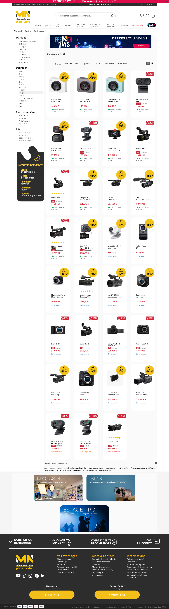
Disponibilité (88, 64)
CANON (23, 44)
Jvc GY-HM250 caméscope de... (114, 296)
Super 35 (23, 118)
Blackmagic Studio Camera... (114, 149)
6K (21, 77)
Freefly (22, 47)
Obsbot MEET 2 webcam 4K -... (57, 101)
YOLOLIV (23, 62)
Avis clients (69, 64)
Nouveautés (111, 64)
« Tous (19, 107)
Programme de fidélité (67, 567)
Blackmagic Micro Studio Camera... (58, 296)
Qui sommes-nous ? (135, 559)
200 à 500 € (24, 135)
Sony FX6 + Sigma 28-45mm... (86, 247)
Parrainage (62, 561)
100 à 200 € (24, 133)
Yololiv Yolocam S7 (142, 247)
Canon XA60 (113, 442)
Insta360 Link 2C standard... (114, 247)
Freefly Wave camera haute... (114, 394)
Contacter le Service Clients (104, 559)
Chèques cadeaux (64, 559)
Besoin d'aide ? (147, 4)
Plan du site (132, 577)
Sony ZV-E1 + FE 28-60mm (114, 345)
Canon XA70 (56, 197)
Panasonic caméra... (140, 296)
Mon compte (97, 572)
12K (21, 71)
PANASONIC (24, 57)
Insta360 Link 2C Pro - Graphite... (57, 443)
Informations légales (136, 564)
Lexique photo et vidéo (137, 575)
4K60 (22, 87)
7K (21, 103)
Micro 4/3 (23, 116)
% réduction (123, 64)
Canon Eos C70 (142, 344)
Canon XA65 (141, 148)
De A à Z (99, 64)
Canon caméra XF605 (57, 247)
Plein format (24, 121)
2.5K (21, 95)
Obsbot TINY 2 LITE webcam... (57, 149)
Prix (78, 64)
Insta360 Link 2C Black (142, 101)
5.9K (21, 79)
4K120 (23, 101)
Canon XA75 (84, 344)
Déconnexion (98, 575)
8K (21, 74)
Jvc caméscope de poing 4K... (85, 296)
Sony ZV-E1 (55, 344)
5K (21, 82)
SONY (22, 60)
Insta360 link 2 (85, 148)
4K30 (22, 90)
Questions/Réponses (101, 561)
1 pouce (23, 124)
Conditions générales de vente (140, 567)
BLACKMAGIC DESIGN (28, 41)
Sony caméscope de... (142, 198)
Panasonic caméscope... (85, 198)
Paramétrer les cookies (137, 572)
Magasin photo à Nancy (102, 569)
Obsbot (23, 54)
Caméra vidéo (39, 31)
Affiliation (61, 564)
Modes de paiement (101, 567)
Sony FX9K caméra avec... (142, 394)
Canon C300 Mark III (84, 394)
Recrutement (132, 561)
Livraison (96, 564)
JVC (21, 52)
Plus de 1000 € (26, 140)
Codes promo (63, 569)
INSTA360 (23, 49)
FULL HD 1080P (25, 98)
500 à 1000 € (25, 138)
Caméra (28, 31)
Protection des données (137, 569)
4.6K (21, 85)
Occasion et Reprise (65, 572)
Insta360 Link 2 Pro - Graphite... (86, 443)
